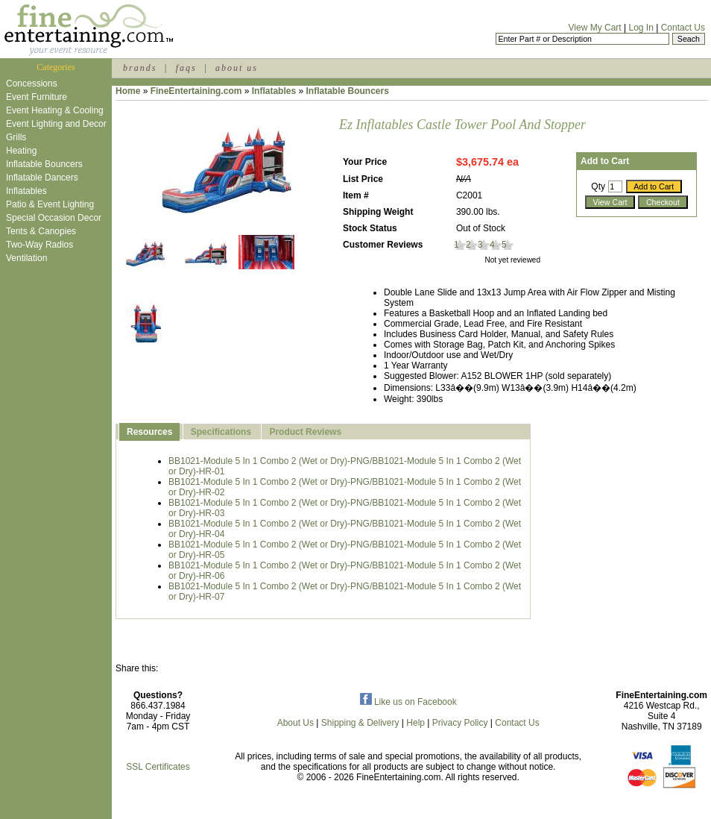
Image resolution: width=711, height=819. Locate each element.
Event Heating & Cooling (55, 110)
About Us (295, 723)
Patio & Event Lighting (50, 204)
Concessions (31, 83)
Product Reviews (305, 432)
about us (236, 68)
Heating (21, 150)
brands (140, 68)
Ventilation (26, 258)
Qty (598, 186)
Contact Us (683, 27)
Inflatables (26, 191)
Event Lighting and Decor (56, 124)
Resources (149, 432)
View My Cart (595, 27)
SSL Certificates (158, 767)
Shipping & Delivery (360, 723)
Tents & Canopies (41, 231)
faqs (186, 68)
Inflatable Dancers (42, 177)
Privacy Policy (460, 723)
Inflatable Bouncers (44, 164)
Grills (16, 137)
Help (415, 723)
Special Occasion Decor (53, 218)
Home (128, 91)
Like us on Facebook (408, 702)
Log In (640, 27)
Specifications (221, 432)
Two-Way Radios (39, 244)
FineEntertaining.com (196, 91)
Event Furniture (36, 97)
